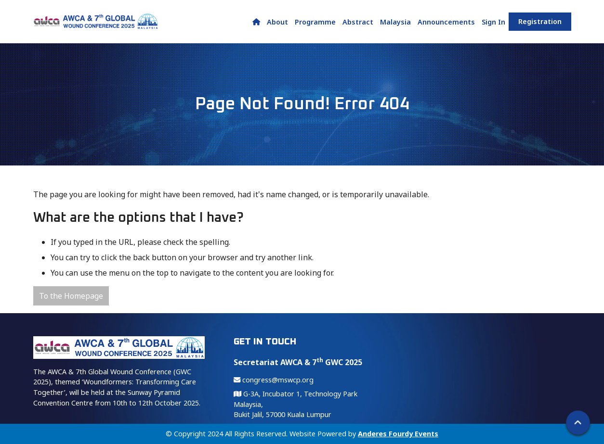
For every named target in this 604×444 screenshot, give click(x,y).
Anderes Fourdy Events (398, 433)
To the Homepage (71, 296)
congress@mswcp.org (274, 379)
